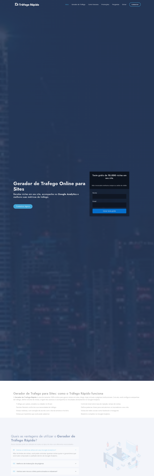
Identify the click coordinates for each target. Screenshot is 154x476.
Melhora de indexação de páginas (45, 467)
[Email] (109, 203)
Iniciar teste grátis (109, 208)
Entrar (124, 4)
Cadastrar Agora (23, 210)
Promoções (105, 4)
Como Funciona (93, 4)
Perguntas (115, 4)
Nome (97, 193)
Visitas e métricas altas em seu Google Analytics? (45, 454)
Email (96, 200)
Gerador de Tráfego (78, 4)
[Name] (109, 196)
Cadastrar (135, 4)
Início (67, 4)
